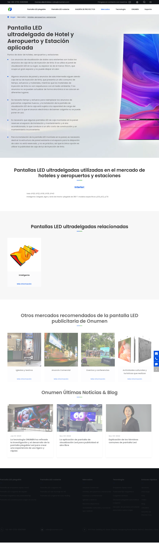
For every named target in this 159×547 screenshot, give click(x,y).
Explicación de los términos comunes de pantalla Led (123, 442)
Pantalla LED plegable (36, 9)
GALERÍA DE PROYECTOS (85, 9)
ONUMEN (135, 9)
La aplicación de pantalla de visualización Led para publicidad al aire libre (79, 444)
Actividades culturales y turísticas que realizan (135, 373)
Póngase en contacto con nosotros (114, 2)
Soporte (148, 9)
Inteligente (24, 275)
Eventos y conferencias (97, 371)
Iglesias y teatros (24, 371)
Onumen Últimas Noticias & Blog (79, 393)
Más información (24, 284)
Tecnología (121, 9)
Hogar (12, 17)
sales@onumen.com (52, 2)
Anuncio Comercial (61, 371)
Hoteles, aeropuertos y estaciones (41, 17)
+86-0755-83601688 (17, 2)
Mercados (105, 9)
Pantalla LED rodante (60, 9)
